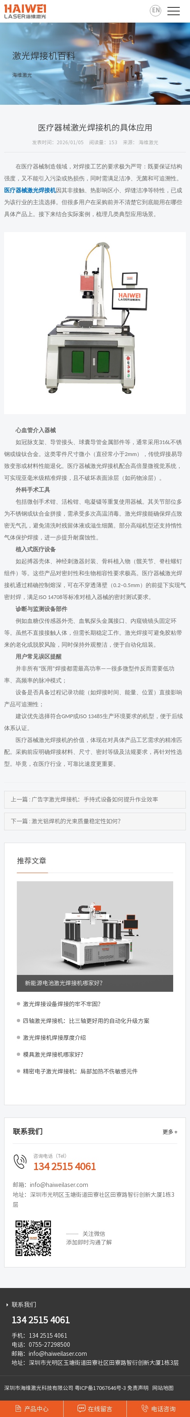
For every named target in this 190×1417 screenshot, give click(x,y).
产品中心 (31, 1408)
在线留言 (95, 1408)
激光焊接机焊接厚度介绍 (54, 1038)
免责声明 (138, 1388)
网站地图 (163, 1388)
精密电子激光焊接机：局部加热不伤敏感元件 (80, 1071)
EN (156, 10)
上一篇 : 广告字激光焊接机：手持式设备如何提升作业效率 (84, 799)
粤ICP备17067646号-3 (100, 1388)
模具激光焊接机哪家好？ (54, 1055)
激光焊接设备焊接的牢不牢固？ (63, 1004)
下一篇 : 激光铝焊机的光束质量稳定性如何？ (67, 821)
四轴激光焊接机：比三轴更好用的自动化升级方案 (86, 1021)
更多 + (170, 1132)
